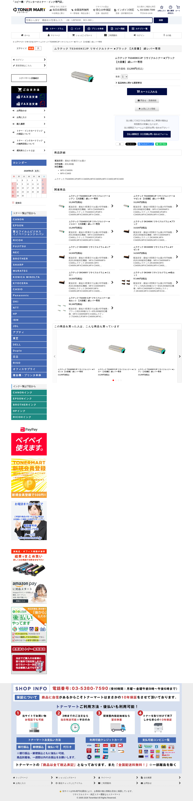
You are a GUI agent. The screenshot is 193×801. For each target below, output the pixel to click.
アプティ (18, 332)
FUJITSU (19, 246)
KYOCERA (20, 283)
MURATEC (20, 270)
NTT (16, 307)
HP (15, 313)
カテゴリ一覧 (140, 28)
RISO (17, 362)
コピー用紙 (117, 28)
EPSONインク (22, 398)
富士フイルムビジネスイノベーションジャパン (28, 232)
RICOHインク (22, 417)
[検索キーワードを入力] (89, 20)
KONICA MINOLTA (26, 277)
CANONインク (23, 392)
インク (75, 28)
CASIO (18, 289)
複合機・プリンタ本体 (27, 375)
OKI (16, 301)
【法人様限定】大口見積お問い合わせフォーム (147, 134)
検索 (161, 20)
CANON (18, 219)
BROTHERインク (25, 404)
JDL (16, 326)
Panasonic (21, 295)
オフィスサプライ (24, 369)
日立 (16, 356)
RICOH (18, 240)
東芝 (16, 338)
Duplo (17, 350)
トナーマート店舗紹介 (29, 78)
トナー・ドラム (54, 28)
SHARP (18, 264)
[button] (167, 35)
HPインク (19, 411)
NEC (16, 252)
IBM (16, 319)
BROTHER (20, 258)
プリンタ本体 (95, 28)
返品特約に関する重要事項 (129, 83)
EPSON (18, 225)
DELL (17, 344)
